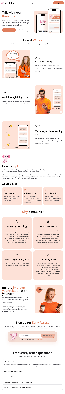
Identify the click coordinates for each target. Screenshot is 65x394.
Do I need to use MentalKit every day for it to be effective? (32, 387)
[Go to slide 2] (49, 112)
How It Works (24, 3)
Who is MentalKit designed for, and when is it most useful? (32, 382)
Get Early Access (47, 335)
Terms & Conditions (39, 339)
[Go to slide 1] (15, 76)
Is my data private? (32, 376)
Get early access (58, 3)
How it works (22, 30)
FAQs (42, 3)
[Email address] (30, 336)
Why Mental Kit (34, 3)
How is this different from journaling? (32, 371)
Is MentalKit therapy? (32, 361)
